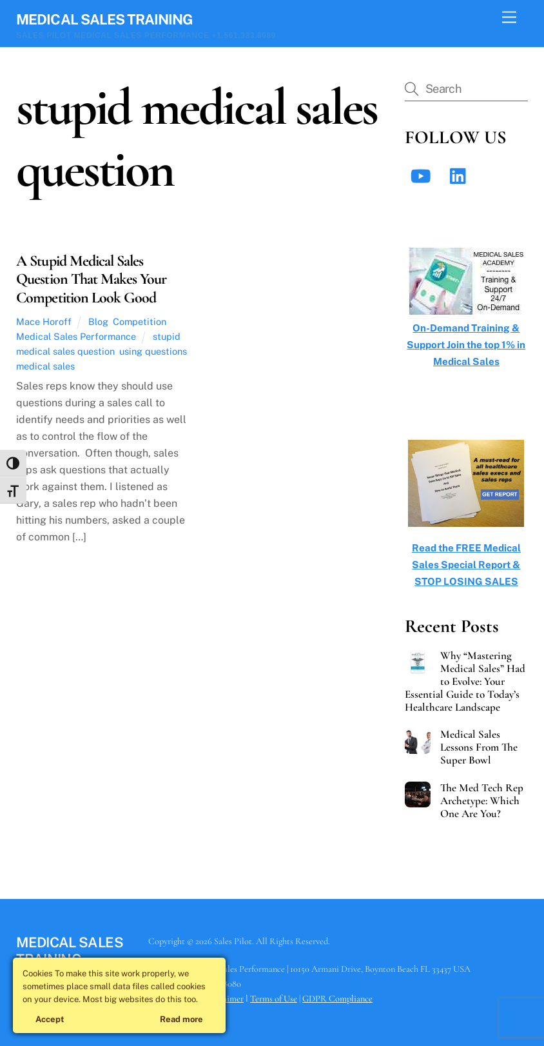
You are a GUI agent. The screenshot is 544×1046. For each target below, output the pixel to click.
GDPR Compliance (337, 998)
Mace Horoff (44, 321)
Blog (98, 321)
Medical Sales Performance (76, 336)
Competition (139, 321)
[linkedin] (461, 175)
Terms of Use (273, 998)
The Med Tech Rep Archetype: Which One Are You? (481, 801)
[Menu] (509, 17)
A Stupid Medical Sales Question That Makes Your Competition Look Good (91, 280)
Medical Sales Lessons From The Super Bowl (479, 747)
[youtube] (422, 175)
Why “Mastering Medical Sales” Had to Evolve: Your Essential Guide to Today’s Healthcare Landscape (465, 681)
